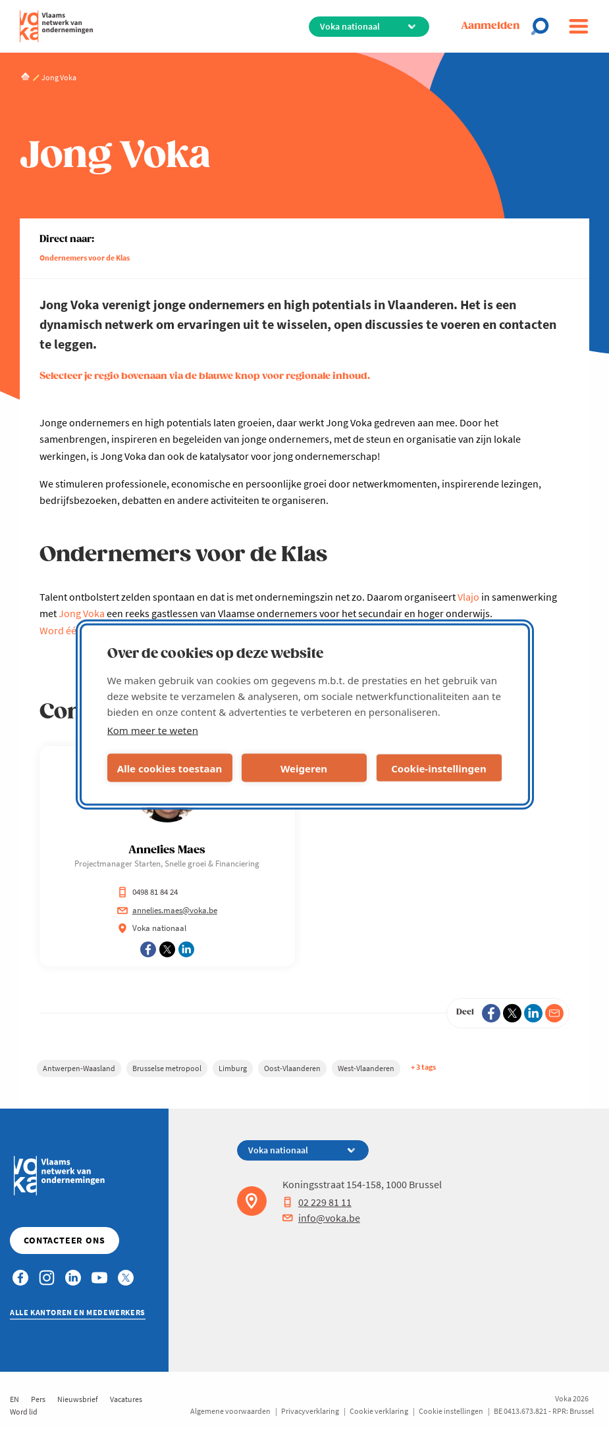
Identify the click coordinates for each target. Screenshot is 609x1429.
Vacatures (126, 1399)
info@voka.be (321, 1217)
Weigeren (303, 767)
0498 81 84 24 (147, 891)
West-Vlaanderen (366, 1068)
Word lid (24, 1411)
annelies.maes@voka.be (167, 910)
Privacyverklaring (310, 1411)
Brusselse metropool (166, 1068)
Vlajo (468, 596)
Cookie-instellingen (439, 767)
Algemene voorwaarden (230, 1411)
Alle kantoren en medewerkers (78, 1312)
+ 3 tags (423, 1067)
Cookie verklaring (379, 1411)
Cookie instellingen (451, 1411)
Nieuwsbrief (77, 1399)
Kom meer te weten (153, 730)
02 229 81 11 (317, 1202)
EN (14, 1399)
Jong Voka (82, 613)
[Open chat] (544, 26)
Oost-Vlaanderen (292, 1068)
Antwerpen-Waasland (79, 1068)
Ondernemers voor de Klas (85, 258)
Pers (38, 1399)
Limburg (233, 1068)
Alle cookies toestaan (169, 767)
